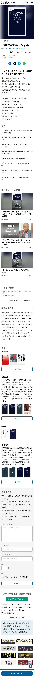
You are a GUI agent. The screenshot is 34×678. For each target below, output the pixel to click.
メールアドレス (5, 555)
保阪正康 (11, 48)
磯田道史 (24, 48)
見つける (25, 2)
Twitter (14, 63)
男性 (6, 577)
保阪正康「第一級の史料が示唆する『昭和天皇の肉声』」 (16, 292)
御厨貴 (18, 48)
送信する (17, 583)
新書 (8, 41)
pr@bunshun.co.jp (17, 617)
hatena (19, 63)
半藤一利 (4, 48)
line (24, 63)
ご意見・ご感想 (5, 524)
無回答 (25, 577)
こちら (21, 516)
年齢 (2, 564)
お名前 (3, 545)
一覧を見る (17, 369)
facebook (9, 63)
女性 (15, 577)
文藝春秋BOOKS (8, 2)
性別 (2, 573)
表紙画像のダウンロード (18, 599)
